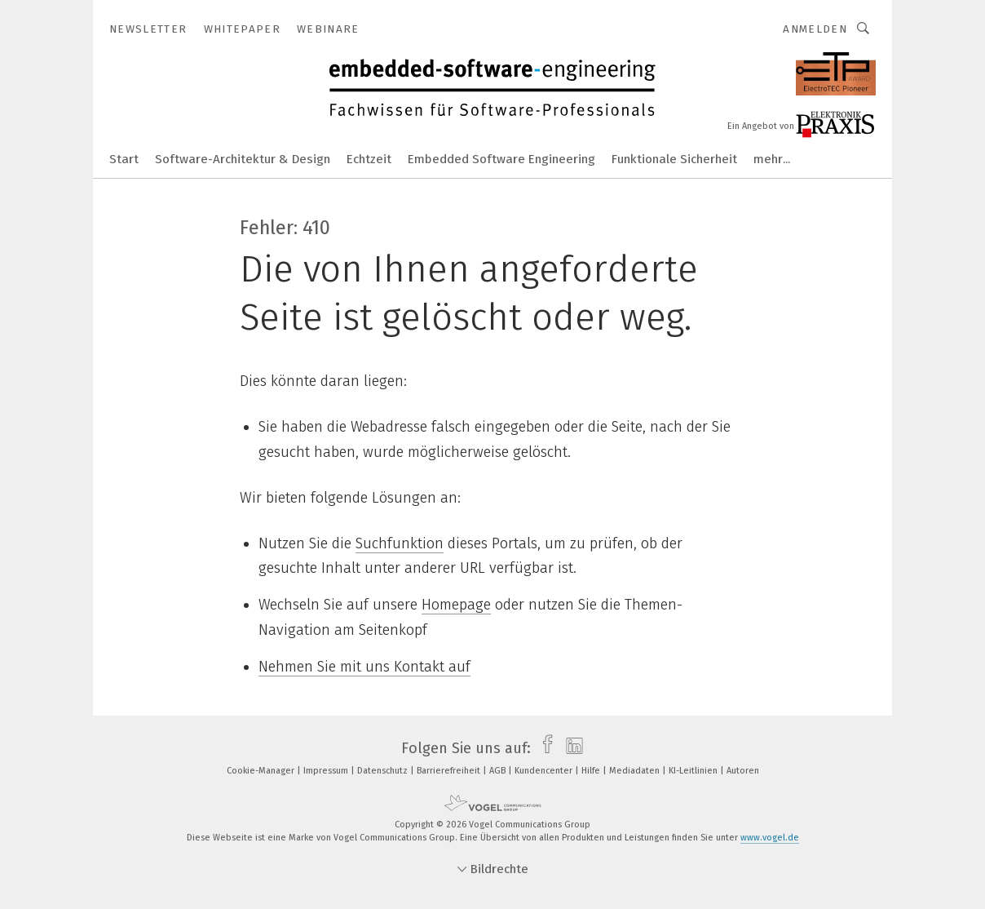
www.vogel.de (769, 837)
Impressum (327, 770)
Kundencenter (545, 770)
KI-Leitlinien (694, 770)
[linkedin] (570, 748)
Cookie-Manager (262, 770)
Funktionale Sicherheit (674, 159)
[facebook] (543, 748)
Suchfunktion (400, 543)
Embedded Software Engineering (501, 159)
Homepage (456, 605)
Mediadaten (635, 770)
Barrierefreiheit (450, 770)
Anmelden (815, 29)
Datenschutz (383, 770)
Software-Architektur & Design (242, 159)
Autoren (743, 770)
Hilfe (592, 770)
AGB (498, 770)
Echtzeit (369, 159)
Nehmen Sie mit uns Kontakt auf (364, 667)
